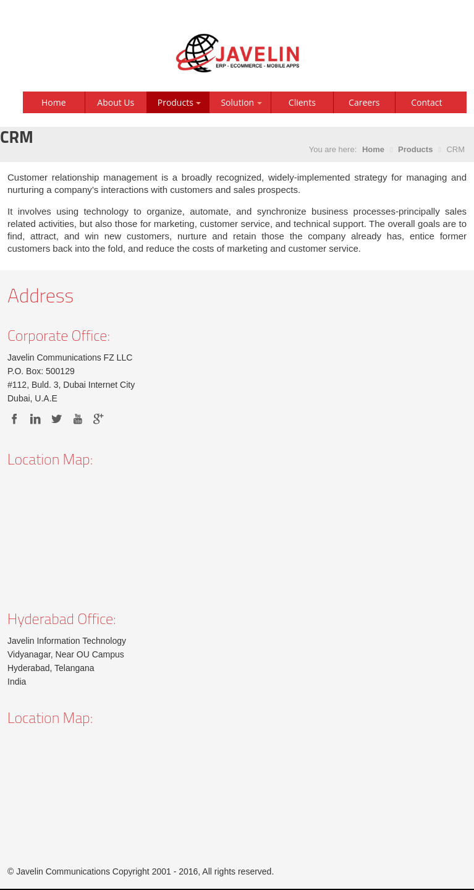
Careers (364, 102)
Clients (302, 102)
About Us (115, 102)
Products (415, 149)
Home (53, 102)
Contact (426, 102)
